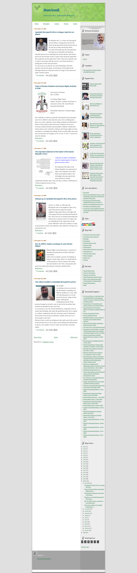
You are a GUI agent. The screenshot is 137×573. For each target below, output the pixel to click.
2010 (84, 479)
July (86, 517)
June (86, 519)
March (86, 526)
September (88, 513)
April (86, 524)
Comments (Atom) (48, 342)
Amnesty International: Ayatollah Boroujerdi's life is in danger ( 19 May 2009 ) (93, 336)
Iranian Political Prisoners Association (93, 249)
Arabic (75, 24)
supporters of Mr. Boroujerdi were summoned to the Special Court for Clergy (97, 145)
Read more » (39, 138)
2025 (84, 446)
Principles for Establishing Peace (91, 206)
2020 (84, 457)
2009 (84, 481)
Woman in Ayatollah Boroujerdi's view (93, 204)
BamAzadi (51, 10)
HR (84, 59)
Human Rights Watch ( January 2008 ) (93, 405)
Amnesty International (89, 273)
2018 (84, 461)
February (87, 528)
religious (85, 260)
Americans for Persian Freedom (91, 234)
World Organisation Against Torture (92, 277)
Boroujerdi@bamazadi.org (44, 558)
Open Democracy (88, 251)
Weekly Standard (87, 255)
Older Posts (73, 337)
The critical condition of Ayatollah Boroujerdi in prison (55, 282)
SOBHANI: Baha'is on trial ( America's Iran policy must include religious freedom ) (93, 319)
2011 (84, 476)
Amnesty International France (91, 313)
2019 (84, 459)
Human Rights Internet (89, 283)
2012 (84, 474)
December (87, 483)
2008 (84, 532)
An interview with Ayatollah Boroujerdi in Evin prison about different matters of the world (93, 210)
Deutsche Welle (87, 245)
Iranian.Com (86, 258)
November (87, 509)
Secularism (86, 192)
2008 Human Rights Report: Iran (91, 370)
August (87, 515)
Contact (56, 24)
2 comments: (40, 233)
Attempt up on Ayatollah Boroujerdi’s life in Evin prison (56, 199)
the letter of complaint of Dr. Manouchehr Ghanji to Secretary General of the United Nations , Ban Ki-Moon (94, 366)
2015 (84, 468)
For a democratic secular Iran (91, 237)
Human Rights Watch (88, 271)
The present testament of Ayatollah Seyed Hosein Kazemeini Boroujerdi (96, 95)
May (86, 522)
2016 (84, 466)
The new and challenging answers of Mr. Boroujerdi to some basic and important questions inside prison (94, 196)
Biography (46, 24)
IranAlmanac (86, 241)
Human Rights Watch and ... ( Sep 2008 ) (94, 397)
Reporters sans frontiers (89, 275)
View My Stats (85, 547)
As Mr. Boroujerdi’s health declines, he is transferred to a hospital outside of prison (97, 155)
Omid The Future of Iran (89, 243)
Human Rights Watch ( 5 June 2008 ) (93, 399)
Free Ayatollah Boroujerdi (90, 315)
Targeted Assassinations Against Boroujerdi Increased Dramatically (96, 115)
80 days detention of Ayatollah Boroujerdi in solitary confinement (96, 135)
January (87, 530)
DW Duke (86, 239)
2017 (84, 464)
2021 (84, 455)
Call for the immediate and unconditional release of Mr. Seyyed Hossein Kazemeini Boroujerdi (94, 373)
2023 (84, 451)
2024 (84, 449)
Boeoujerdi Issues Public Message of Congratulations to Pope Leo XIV (97, 125)
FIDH (84, 285)
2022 (84, 453)
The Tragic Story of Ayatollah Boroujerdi (94, 327)
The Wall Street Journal (89, 253)
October (87, 511)
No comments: (40, 75)
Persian (66, 24)
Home (36, 24)
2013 (84, 472)
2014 (84, 470)
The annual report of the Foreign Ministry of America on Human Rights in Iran (94, 309)
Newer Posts (37, 337)
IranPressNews (87, 247)
